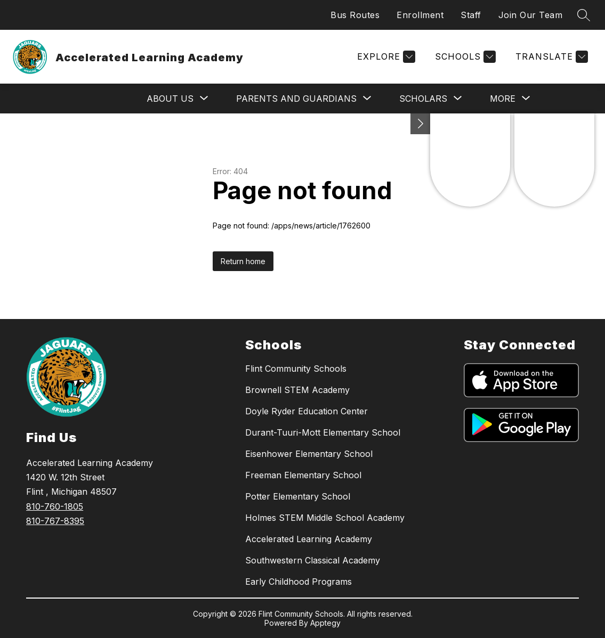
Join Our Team (530, 15)
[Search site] (583, 15)
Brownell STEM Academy (297, 390)
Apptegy (325, 622)
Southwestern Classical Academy (312, 560)
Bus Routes (355, 15)
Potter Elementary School (297, 496)
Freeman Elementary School (303, 475)
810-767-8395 (55, 521)
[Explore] (384, 56)
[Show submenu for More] (502, 98)
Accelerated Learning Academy (308, 539)
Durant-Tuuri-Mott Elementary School (322, 432)
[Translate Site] (550, 56)
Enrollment (420, 15)
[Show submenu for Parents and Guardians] (296, 98)
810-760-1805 (54, 506)
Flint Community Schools (295, 368)
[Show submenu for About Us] (170, 98)
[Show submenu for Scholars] (423, 98)
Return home (243, 261)
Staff (471, 15)
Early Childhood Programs (298, 581)
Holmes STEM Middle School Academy (325, 517)
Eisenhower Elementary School (309, 453)
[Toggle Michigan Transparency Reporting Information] (420, 123)
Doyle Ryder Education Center (306, 411)
